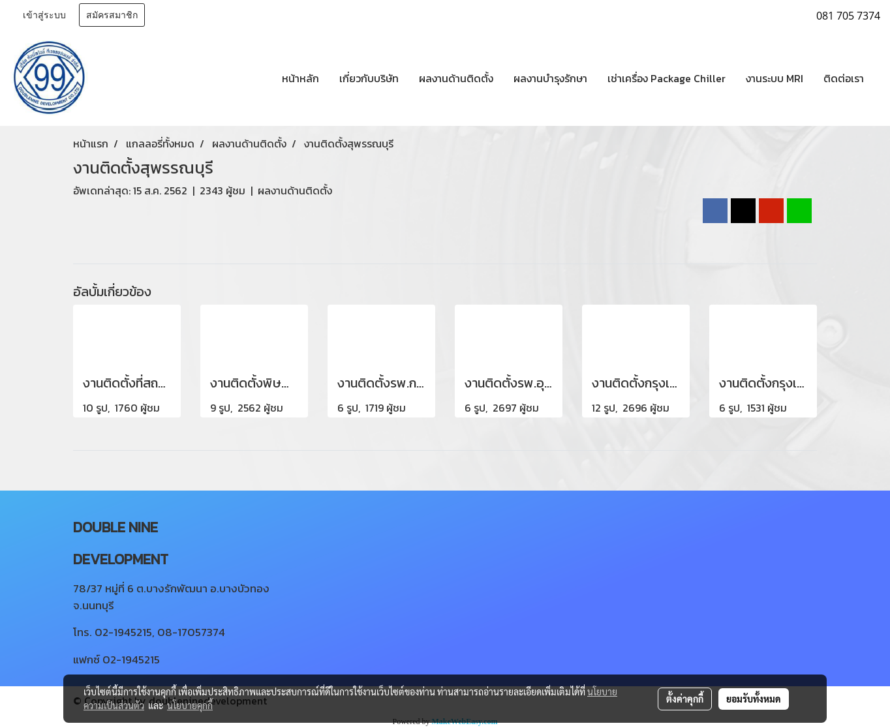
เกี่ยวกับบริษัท (369, 78)
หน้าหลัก (300, 78)
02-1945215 (123, 632)
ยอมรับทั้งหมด (753, 699)
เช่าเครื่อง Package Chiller (666, 78)
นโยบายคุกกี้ (190, 705)
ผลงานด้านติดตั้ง (456, 78)
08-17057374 (191, 632)
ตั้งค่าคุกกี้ (684, 699)
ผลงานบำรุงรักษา (550, 78)
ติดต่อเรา (843, 78)
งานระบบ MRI (774, 78)
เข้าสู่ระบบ (44, 15)
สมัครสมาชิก (112, 15)
